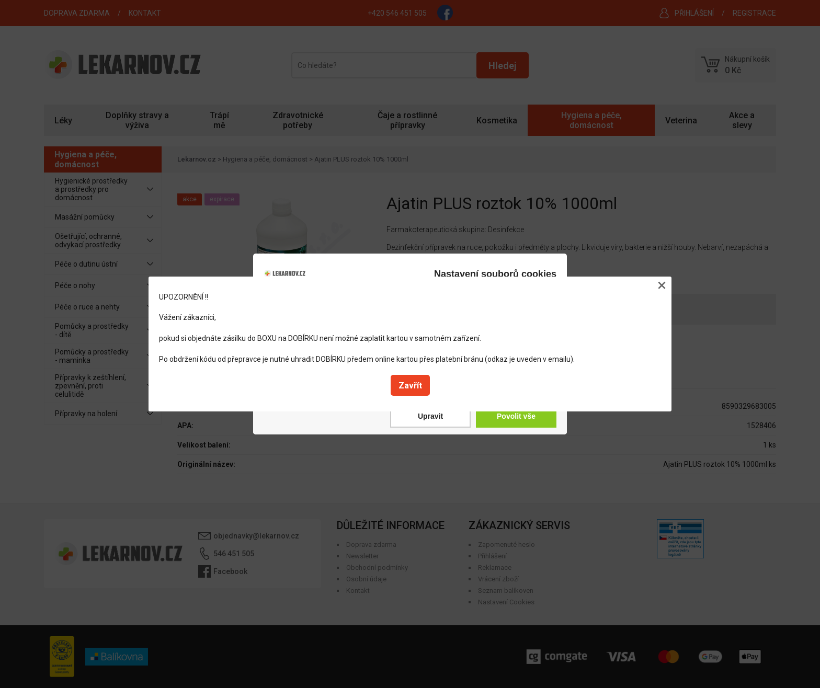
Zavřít (410, 386)
